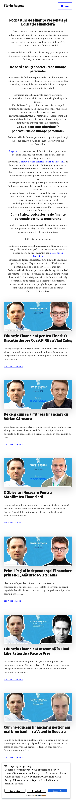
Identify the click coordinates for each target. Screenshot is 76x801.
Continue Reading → (13, 366)
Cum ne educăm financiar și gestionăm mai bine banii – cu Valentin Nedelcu (37, 729)
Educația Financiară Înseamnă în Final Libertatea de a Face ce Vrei (36, 651)
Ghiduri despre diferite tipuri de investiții (41, 161)
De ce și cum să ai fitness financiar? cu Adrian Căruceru (36, 416)
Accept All (57, 791)
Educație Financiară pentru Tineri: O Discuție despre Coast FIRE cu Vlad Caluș (38, 338)
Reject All (36, 791)
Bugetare (14, 151)
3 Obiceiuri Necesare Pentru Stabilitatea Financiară (28, 494)
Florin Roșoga (14, 5)
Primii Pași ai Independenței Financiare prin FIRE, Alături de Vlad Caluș (38, 573)
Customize (15, 791)
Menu (67, 6)
